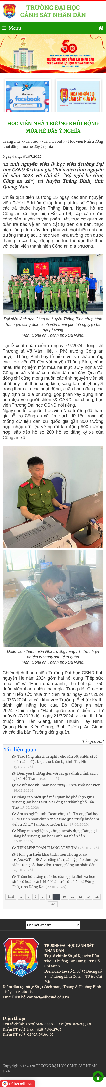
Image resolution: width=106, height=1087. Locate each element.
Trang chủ (11, 141)
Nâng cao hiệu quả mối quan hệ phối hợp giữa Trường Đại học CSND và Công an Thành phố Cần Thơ (53, 802)
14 (96, 896)
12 (80, 896)
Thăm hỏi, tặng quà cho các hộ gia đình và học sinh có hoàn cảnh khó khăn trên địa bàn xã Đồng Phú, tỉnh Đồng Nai (53, 881)
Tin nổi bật (53, 141)
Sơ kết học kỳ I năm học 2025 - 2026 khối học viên (56, 785)
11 (72, 896)
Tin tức (32, 141)
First (11, 896)
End (52, 904)
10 (64, 896)
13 (88, 896)
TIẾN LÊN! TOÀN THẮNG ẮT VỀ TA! (44, 848)
